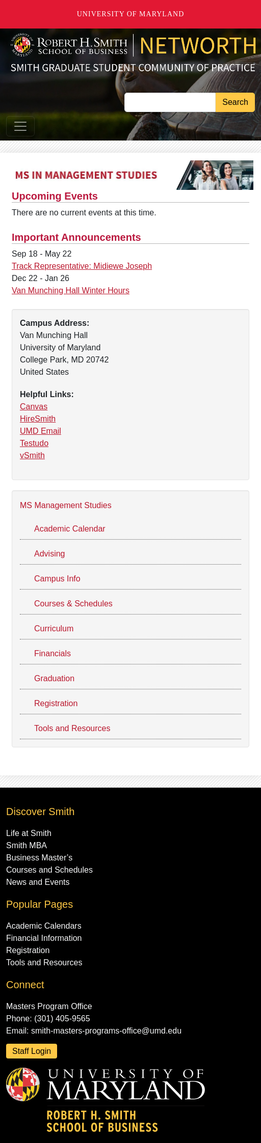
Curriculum (53, 628)
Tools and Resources (72, 728)
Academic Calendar (70, 528)
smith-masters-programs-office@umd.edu (106, 1030)
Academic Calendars (44, 926)
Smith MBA (26, 845)
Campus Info (57, 578)
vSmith (32, 455)
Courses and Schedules (49, 870)
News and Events (38, 882)
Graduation (54, 678)
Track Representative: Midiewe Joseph (82, 266)
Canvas (33, 406)
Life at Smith (28, 833)
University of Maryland (131, 14)
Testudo (34, 443)
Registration (55, 703)
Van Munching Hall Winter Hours (70, 290)
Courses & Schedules (73, 603)
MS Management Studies (66, 505)
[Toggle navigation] (20, 126)
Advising (49, 553)
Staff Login (31, 1051)
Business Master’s (39, 857)
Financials (52, 653)
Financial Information (44, 938)
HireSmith (38, 418)
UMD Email (40, 431)
